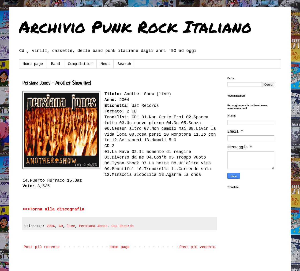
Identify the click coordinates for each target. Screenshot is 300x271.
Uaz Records (122, 226)
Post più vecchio (197, 247)
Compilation (80, 64)
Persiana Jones (93, 226)
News (105, 64)
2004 (51, 226)
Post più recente (42, 247)
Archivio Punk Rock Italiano (135, 26)
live (71, 226)
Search (124, 64)
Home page (33, 64)
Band (55, 64)
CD (61, 226)
